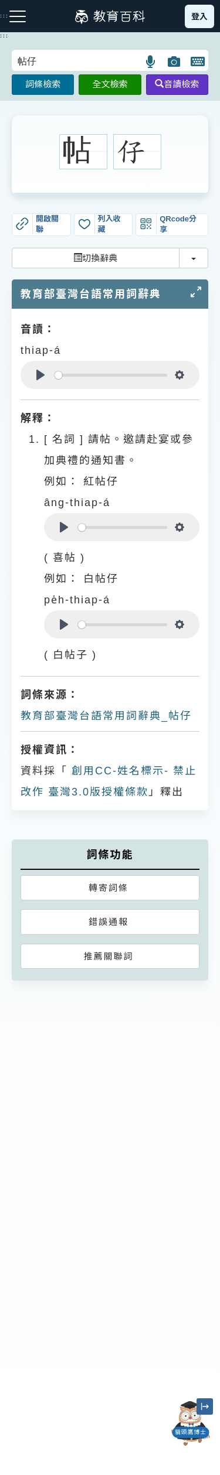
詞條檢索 (42, 84)
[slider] (111, 375)
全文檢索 (109, 84)
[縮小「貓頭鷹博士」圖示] (205, 1406)
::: (4, 36)
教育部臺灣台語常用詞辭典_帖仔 (106, 716)
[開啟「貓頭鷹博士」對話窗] (190, 1423)
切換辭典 (95, 258)
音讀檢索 (177, 84)
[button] (151, 61)
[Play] (40, 375)
